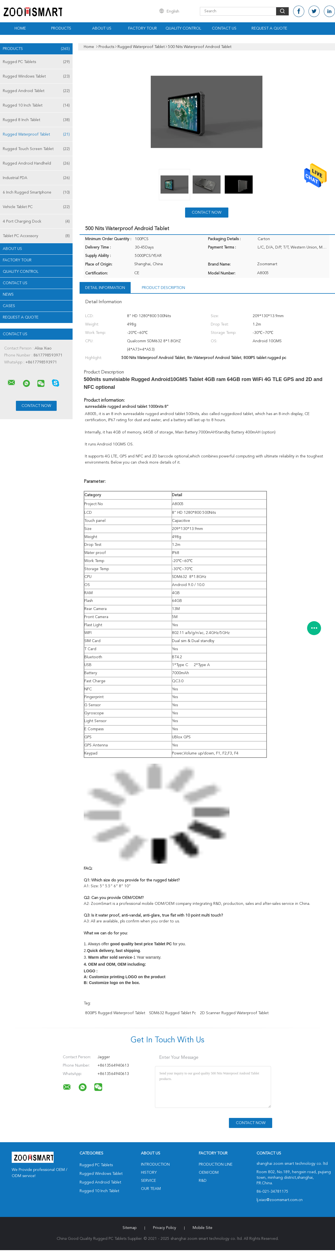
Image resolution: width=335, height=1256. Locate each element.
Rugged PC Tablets (36, 62)
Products (61, 28)
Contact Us (224, 28)
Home (20, 28)
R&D (203, 1181)
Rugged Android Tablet (36, 91)
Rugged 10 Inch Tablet (36, 105)
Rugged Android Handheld (36, 163)
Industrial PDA (36, 178)
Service (148, 1181)
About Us (101, 28)
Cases (9, 306)
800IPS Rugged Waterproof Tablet (115, 1013)
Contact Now (206, 212)
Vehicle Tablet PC (36, 207)
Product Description (163, 288)
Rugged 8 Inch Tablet (36, 120)
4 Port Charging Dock (36, 221)
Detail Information (105, 288)
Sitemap (130, 1228)
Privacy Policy (164, 1228)
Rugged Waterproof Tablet (36, 134)
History (149, 1173)
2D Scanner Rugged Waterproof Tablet (234, 1013)
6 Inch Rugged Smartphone (36, 192)
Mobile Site (202, 1228)
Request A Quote (269, 28)
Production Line (216, 1164)
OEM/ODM (209, 1173)
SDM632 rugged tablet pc (172, 1013)
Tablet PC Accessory (36, 236)
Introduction (155, 1164)
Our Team (151, 1189)
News (8, 294)
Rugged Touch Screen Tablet (36, 149)
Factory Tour (142, 28)
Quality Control (183, 28)
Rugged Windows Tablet (36, 76)
